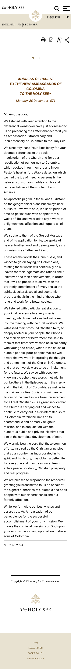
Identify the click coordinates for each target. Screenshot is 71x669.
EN (32, 58)
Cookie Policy (35, 653)
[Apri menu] (66, 8)
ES (39, 58)
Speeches (8, 24)
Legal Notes (35, 648)
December (30, 24)
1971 (19, 24)
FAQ (36, 642)
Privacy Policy (35, 658)
